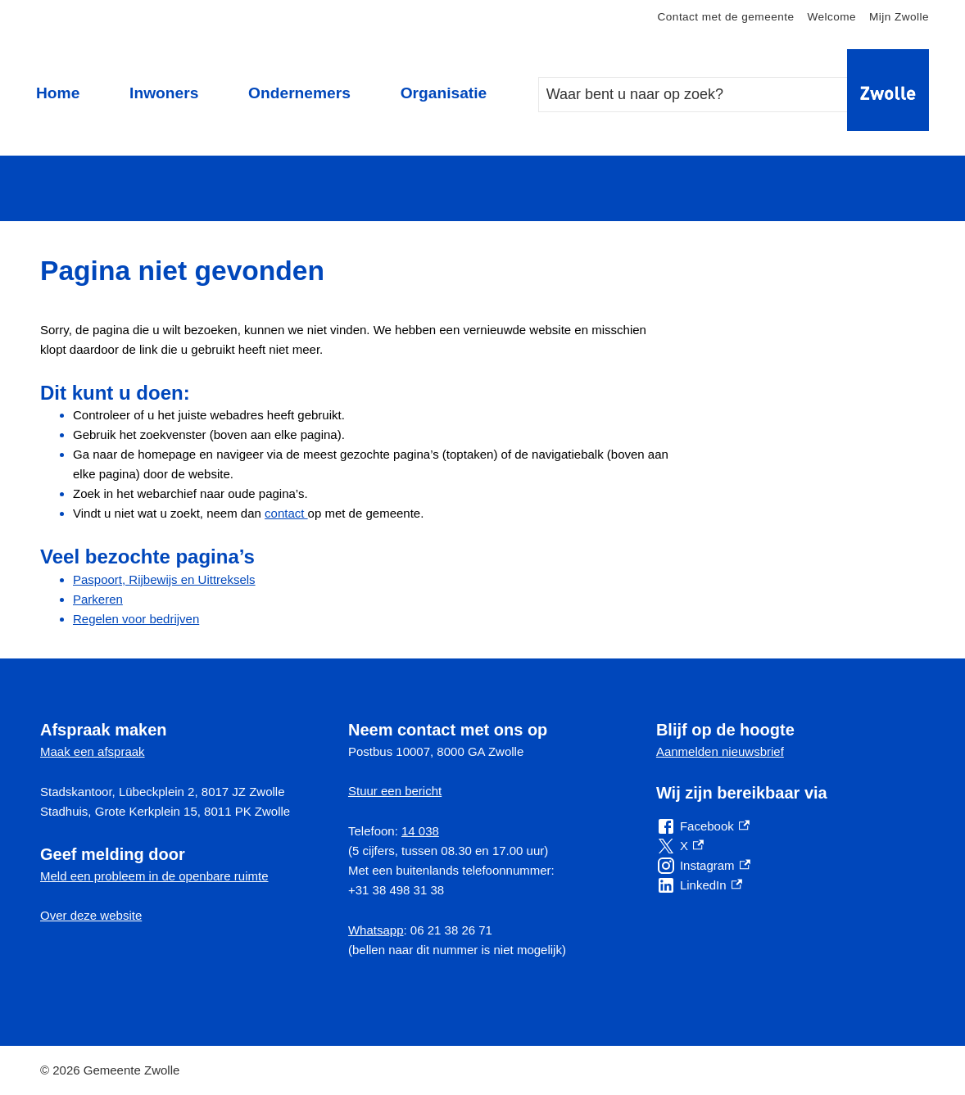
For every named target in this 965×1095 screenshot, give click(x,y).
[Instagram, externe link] (703, 866)
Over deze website (91, 915)
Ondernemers (299, 93)
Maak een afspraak (92, 751)
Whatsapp (376, 930)
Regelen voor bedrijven (136, 619)
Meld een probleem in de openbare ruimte (154, 876)
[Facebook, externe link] (703, 826)
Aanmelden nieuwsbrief (720, 751)
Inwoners (163, 93)
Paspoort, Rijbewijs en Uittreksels (164, 579)
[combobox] (710, 94)
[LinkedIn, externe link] (699, 885)
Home (57, 93)
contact (286, 513)
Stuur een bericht (395, 791)
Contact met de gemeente (726, 17)
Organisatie (444, 93)
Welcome (831, 17)
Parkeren (98, 599)
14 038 (420, 831)
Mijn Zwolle (899, 17)
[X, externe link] (680, 846)
